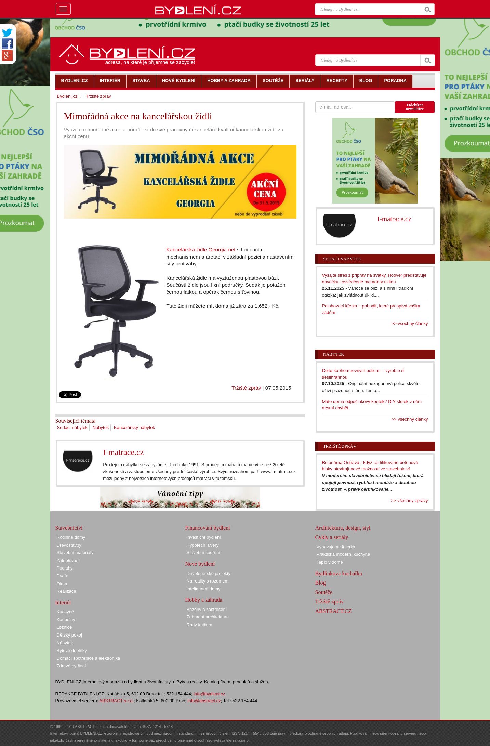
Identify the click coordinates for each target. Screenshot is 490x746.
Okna (62, 583)
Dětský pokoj (69, 635)
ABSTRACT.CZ (333, 611)
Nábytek (101, 427)
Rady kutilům (199, 624)
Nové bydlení (200, 564)
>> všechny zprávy (409, 500)
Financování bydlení (207, 528)
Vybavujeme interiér (336, 546)
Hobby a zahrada (203, 600)
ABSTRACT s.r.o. (116, 700)
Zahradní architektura (208, 616)
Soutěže (324, 592)
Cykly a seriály (331, 537)
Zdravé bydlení (71, 665)
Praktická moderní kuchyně (343, 554)
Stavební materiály (75, 552)
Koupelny (66, 619)
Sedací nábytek (72, 427)
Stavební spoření (203, 552)
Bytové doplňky (72, 650)
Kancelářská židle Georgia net (201, 249)
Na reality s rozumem (208, 581)
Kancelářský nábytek (134, 427)
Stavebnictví (69, 528)
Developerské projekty (209, 573)
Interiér (63, 602)
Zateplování (68, 560)
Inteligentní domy (204, 588)
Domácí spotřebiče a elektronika (88, 658)
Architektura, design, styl (343, 528)
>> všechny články (410, 323)
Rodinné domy (71, 537)
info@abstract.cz (204, 700)
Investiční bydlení (204, 537)
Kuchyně (65, 611)
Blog (320, 583)
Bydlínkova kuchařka (338, 573)
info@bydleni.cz (209, 693)
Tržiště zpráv (246, 388)
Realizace (66, 591)
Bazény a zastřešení (207, 609)
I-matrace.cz (123, 452)
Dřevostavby (69, 545)
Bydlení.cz (67, 96)
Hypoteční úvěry (203, 545)
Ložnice (64, 627)
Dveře (63, 575)
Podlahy (65, 568)
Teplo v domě (330, 562)
